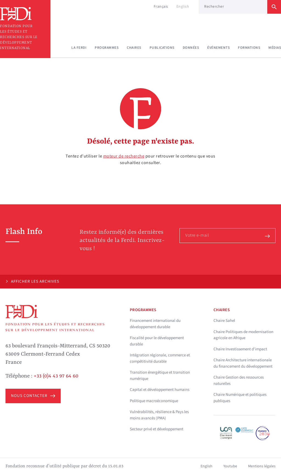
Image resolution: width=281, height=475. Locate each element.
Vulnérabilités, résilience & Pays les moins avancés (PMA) (159, 415)
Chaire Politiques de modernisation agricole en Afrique (243, 335)
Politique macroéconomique (154, 401)
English (182, 6)
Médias (274, 47)
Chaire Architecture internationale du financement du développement (242, 363)
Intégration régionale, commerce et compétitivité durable (160, 358)
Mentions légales (262, 466)
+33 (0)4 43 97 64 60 (56, 376)
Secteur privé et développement (156, 429)
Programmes (107, 47)
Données (191, 47)
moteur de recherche (124, 156)
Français (161, 6)
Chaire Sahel (224, 321)
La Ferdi (78, 47)
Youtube (230, 466)
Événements (218, 47)
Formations (249, 47)
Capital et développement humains (159, 390)
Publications (162, 47)
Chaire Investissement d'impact (240, 349)
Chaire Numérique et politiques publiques (239, 398)
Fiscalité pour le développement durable (157, 341)
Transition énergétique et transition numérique (160, 376)
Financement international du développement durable (155, 324)
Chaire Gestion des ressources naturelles (238, 380)
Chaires (134, 47)
